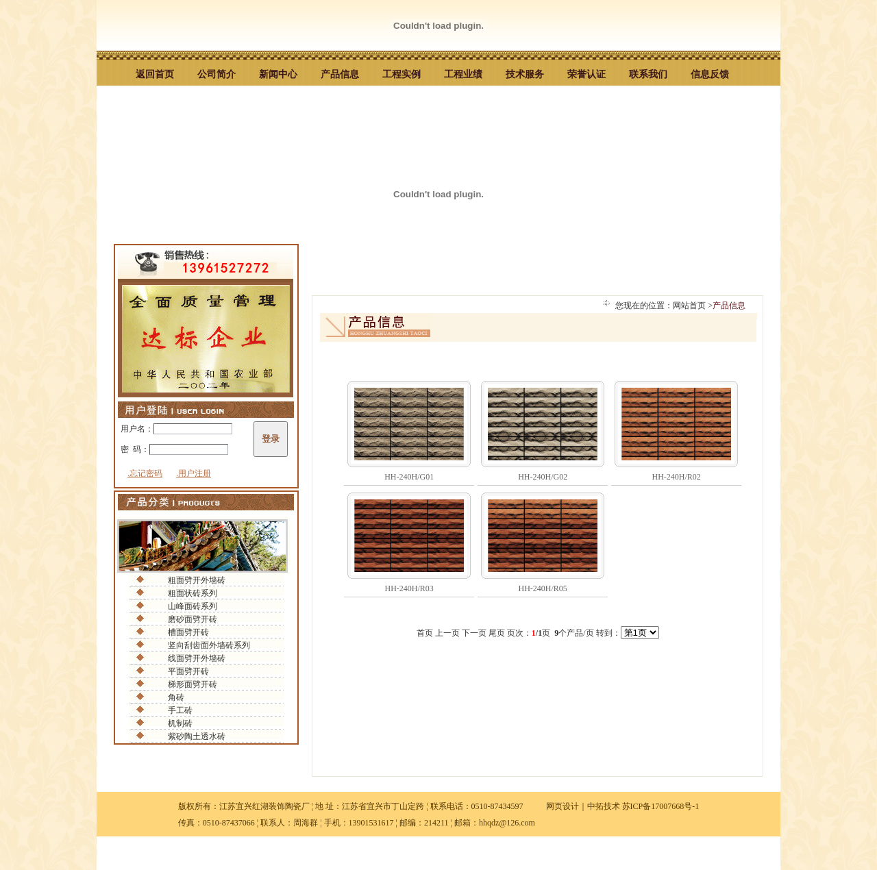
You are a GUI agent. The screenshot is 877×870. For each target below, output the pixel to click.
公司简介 (216, 74)
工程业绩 (463, 74)
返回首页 (155, 74)
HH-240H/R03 (409, 588)
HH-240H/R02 (676, 477)
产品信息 (340, 74)
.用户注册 (193, 473)
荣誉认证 (586, 74)
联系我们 (648, 74)
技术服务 (525, 74)
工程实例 (401, 74)
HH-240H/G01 (409, 477)
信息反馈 (710, 74)
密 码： (174, 449)
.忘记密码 (144, 473)
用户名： (176, 429)
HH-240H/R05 (543, 588)
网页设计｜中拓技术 (583, 806)
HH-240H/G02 (542, 477)
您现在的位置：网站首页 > (672, 303)
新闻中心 (278, 74)
